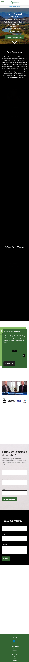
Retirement (14, 649)
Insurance (14, 654)
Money (14, 658)
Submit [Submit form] (5, 559)
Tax (14, 656)
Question (4, 545)
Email (3, 489)
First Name (5, 469)
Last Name (5, 479)
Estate (14, 652)
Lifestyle (14, 660)
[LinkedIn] (14, 641)
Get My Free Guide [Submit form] (9, 499)
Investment (14, 650)
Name (3, 525)
